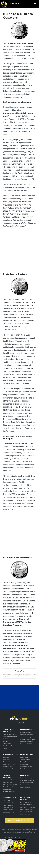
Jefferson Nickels (25, 759)
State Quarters (15, 3)
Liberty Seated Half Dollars (27, 811)
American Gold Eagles (26, 737)
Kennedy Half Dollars (26, 804)
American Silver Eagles (26, 734)
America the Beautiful (9, 791)
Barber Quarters (7, 782)
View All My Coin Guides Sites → (19, 820)
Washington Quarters (8, 786)
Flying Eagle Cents (8, 802)
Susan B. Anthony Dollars (9, 764)
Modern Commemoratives (10, 736)
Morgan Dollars (7, 757)
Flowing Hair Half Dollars (26, 809)
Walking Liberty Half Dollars (27, 807)
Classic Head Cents (8, 809)
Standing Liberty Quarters (10, 784)
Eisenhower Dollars (8, 761)
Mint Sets (5, 741)
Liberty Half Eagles (25, 784)
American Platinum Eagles (27, 739)
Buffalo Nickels (24, 757)
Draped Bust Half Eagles (26, 782)
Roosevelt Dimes (24, 764)
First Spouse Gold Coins (26, 744)
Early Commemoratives (9, 734)
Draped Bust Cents (8, 807)
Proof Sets (5, 739)
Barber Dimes (24, 768)
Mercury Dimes (24, 761)
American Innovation (8, 768)
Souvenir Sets (7, 743)
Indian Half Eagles (25, 787)
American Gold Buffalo (26, 741)
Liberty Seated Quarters (9, 779)
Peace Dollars (6, 759)
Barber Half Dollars (25, 814)
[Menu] (35, 4)
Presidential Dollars (8, 766)
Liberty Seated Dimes (26, 766)
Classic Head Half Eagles (27, 780)
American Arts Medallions (27, 732)
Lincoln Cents (6, 800)
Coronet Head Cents (8, 812)
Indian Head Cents (8, 805)
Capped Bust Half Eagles (26, 777)
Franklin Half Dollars (25, 802)
